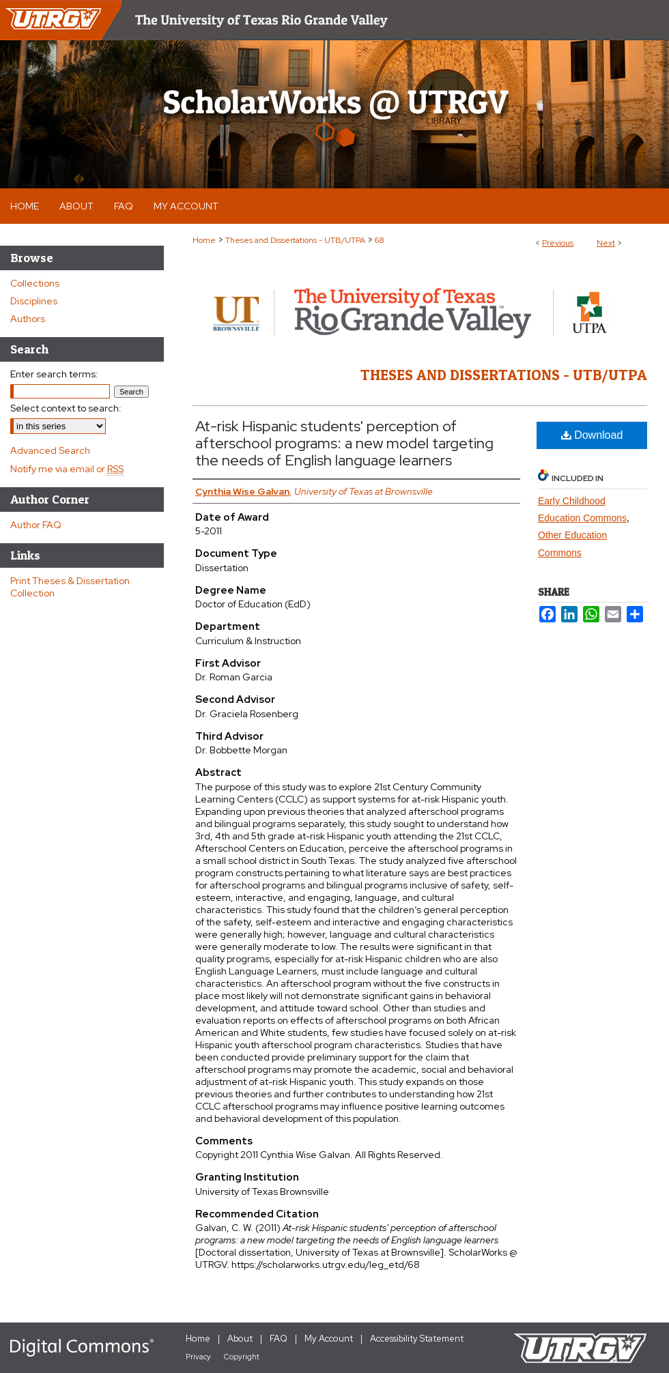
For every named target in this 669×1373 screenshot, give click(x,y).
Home (204, 240)
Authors (27, 319)
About (240, 1338)
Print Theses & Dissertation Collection (70, 587)
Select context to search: (66, 408)
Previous (557, 242)
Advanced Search (50, 450)
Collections (34, 283)
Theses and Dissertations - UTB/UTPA (295, 240)
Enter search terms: (54, 374)
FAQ (278, 1338)
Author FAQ (35, 525)
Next (606, 242)
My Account (328, 1338)
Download (592, 435)
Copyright (241, 1356)
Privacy (198, 1356)
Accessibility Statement (417, 1338)
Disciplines (33, 301)
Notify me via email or (67, 469)
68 (379, 240)
